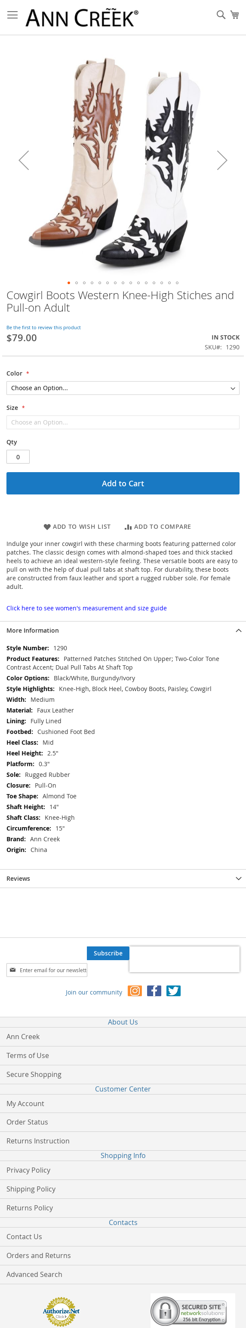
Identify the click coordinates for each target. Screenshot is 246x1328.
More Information (32, 630)
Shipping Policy (30, 1189)
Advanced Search (34, 1274)
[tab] (123, 630)
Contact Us (24, 1236)
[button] (23, 160)
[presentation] (184, 959)
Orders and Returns (38, 1255)
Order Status (27, 1122)
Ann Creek (23, 1036)
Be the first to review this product (43, 327)
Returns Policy (29, 1208)
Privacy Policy (28, 1170)
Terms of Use (27, 1055)
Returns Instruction (38, 1141)
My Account (25, 1103)
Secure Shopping (34, 1074)
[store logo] (82, 17)
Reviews (18, 878)
